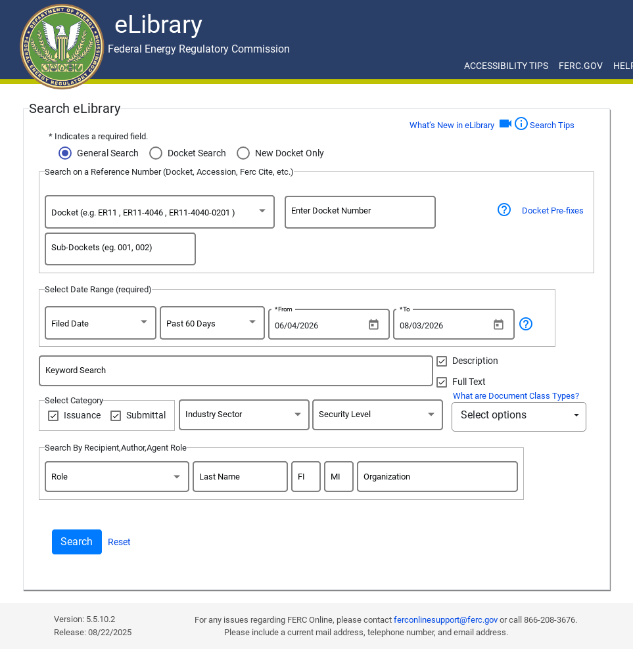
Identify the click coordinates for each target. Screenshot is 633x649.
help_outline (526, 324)
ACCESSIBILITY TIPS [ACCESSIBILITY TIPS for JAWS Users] (506, 65)
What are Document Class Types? (516, 396)
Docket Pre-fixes (553, 210)
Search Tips (543, 123)
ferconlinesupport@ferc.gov (446, 620)
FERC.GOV (581, 65)
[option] (154, 214)
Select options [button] (494, 415)
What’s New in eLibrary (452, 125)
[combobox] (160, 214)
